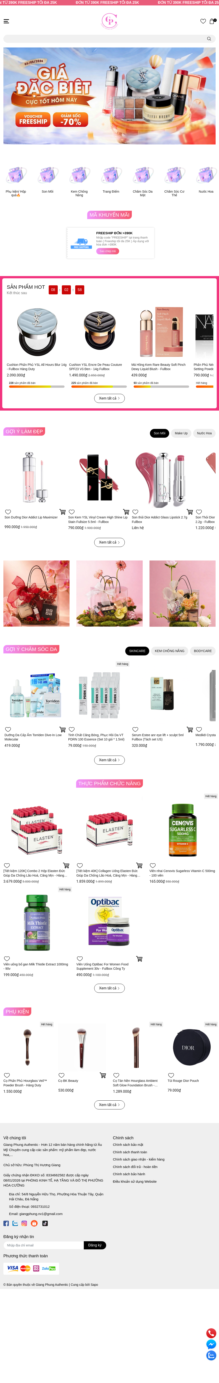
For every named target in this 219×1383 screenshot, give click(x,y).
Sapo (94, 1284)
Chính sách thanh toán (130, 1152)
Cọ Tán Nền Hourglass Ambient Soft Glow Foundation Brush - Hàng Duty (135, 1085)
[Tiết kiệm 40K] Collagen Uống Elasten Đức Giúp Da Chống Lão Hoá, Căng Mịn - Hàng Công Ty (107, 875)
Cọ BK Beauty (68, 1081)
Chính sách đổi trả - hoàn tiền (135, 1167)
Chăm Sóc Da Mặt (142, 193)
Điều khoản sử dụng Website (135, 1181)
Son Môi (47, 191)
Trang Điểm (111, 191)
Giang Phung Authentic (52, 1284)
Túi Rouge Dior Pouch (183, 1081)
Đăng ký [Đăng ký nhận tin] (95, 1245)
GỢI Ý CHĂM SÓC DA (31, 649)
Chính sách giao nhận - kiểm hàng (139, 1159)
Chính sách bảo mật (128, 1145)
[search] (209, 39)
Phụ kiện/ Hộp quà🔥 (16, 193)
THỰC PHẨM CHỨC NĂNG (109, 783)
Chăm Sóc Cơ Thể (174, 193)
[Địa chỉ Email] (54, 1245)
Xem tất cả (109, 398)
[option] (109, 95)
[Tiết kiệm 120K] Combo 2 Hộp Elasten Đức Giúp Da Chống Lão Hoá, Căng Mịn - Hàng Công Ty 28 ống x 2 (34, 875)
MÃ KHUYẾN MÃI (109, 215)
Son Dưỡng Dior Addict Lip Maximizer (31, 517)
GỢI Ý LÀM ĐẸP (24, 431)
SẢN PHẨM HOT (26, 287)
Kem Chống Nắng (79, 193)
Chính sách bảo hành (129, 1174)
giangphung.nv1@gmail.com (41, 1214)
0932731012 (40, 1206)
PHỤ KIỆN (17, 1011)
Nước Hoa (206, 191)
